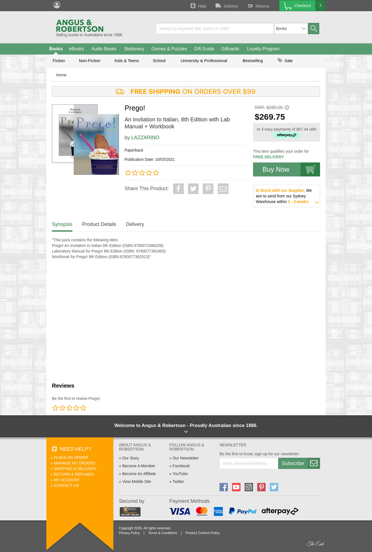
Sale (285, 60)
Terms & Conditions (162, 533)
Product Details (99, 224)
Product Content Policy (202, 533)
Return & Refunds (74, 474)
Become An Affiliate (139, 473)
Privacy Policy (129, 533)
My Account (67, 480)
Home (61, 75)
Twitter (178, 481)
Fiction (59, 60)
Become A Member (138, 466)
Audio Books (103, 48)
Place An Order (71, 457)
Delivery (226, 6)
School (159, 60)
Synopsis (62, 224)
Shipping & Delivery (75, 468)
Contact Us (66, 485)
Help (197, 6)
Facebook (181, 466)
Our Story (130, 458)
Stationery (134, 48)
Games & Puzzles (169, 48)
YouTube (180, 473)
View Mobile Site (136, 481)
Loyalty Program (263, 48)
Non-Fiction (90, 60)
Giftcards (230, 48)
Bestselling (253, 60)
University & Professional (204, 60)
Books (56, 48)
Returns (257, 6)
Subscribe (301, 463)
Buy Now (291, 169)
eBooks (76, 48)
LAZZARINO (145, 137)
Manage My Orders (75, 463)
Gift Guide (204, 48)
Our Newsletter (186, 458)
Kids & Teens (127, 60)
